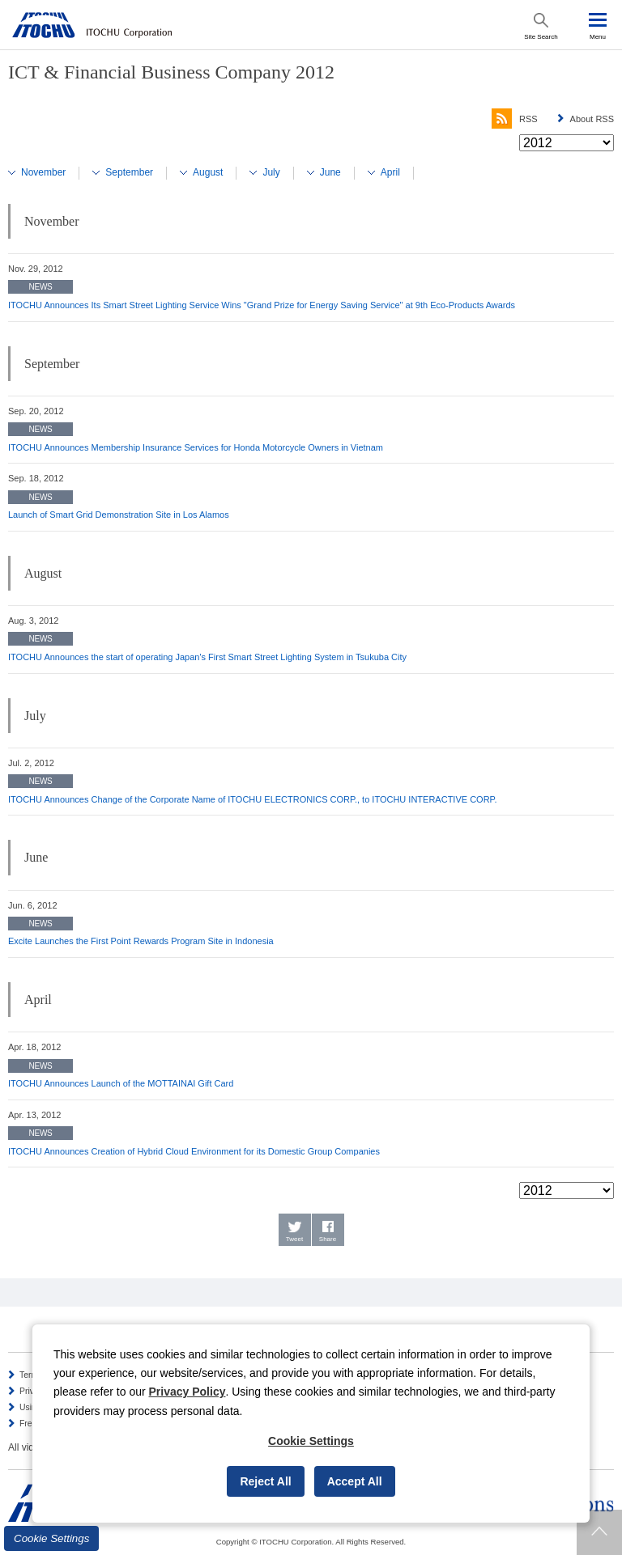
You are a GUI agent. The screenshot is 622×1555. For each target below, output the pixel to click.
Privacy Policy (187, 1391)
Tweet (294, 1239)
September (129, 172)
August (208, 172)
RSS (515, 118)
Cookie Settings (51, 1538)
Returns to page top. (599, 1532)
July (270, 172)
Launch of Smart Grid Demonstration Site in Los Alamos (118, 514)
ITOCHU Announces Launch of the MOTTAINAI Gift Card (120, 1083)
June (330, 172)
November (43, 172)
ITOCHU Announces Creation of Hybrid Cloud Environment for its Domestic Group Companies (194, 1151)
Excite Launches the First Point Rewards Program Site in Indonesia (141, 941)
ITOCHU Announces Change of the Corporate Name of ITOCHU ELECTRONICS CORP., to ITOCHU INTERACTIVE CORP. (252, 799)
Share (327, 1239)
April (390, 172)
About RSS (592, 119)
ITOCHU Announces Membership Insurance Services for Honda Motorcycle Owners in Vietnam (195, 447)
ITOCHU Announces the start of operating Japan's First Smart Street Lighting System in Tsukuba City (207, 657)
